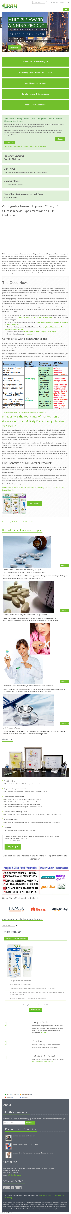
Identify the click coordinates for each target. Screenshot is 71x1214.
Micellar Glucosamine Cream (16, 939)
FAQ (61, 2)
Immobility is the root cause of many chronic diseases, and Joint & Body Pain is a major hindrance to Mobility (35, 421)
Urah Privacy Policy (45, 1195)
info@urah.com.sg (14, 1175)
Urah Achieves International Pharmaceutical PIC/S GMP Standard (25, 172)
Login (67, 2)
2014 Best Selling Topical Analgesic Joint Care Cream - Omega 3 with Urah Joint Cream (32, 814)
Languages (55, 2)
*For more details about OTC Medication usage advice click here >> (24, 412)
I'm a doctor (9, 142)
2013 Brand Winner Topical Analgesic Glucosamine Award (23, 807)
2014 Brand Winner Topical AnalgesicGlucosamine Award (22, 804)
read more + (65, 565)
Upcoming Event (11, 181)
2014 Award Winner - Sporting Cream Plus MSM (20, 830)
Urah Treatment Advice (11, 728)
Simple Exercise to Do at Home (24, 1136)
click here (44, 1033)
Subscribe (29, 1123)
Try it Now (13, 847)
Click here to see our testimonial (42, 1061)
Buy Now (34, 504)
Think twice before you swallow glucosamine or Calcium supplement (28, 686)
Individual (60, 139)
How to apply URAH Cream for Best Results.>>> (18, 522)
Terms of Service (58, 1195)
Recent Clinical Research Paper (21, 530)
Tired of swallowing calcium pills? (25, 1144)
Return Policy (8, 1198)
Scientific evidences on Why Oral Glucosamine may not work (25, 614)
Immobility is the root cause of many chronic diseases (33, 1153)
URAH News (9, 168)
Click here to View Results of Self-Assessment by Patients (25, 146)
